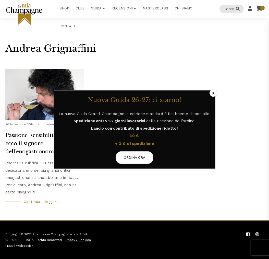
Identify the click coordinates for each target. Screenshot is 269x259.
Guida (96, 8)
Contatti (68, 26)
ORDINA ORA (134, 157)
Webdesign (24, 246)
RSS (10, 246)
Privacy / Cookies (78, 240)
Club (80, 8)
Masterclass (155, 8)
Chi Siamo (183, 8)
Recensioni (122, 8)
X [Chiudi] (213, 93)
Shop (64, 8)
